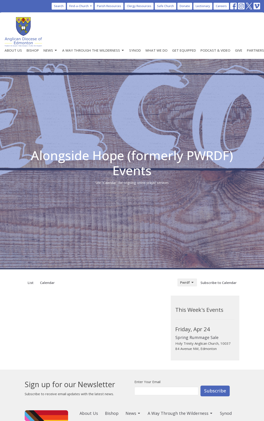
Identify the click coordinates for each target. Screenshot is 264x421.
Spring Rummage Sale (197, 337)
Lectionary (203, 6)
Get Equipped (184, 50)
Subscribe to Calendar (218, 282)
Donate (185, 6)
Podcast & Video (215, 50)
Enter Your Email (147, 381)
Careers (221, 6)
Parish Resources (109, 6)
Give (238, 50)
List (31, 282)
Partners (255, 50)
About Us (13, 50)
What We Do (156, 50)
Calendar (47, 282)
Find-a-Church (80, 6)
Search (59, 6)
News (50, 50)
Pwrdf (187, 282)
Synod (135, 50)
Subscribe (215, 391)
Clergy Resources (139, 6)
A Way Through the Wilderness (93, 50)
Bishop (33, 50)
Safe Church (165, 6)
